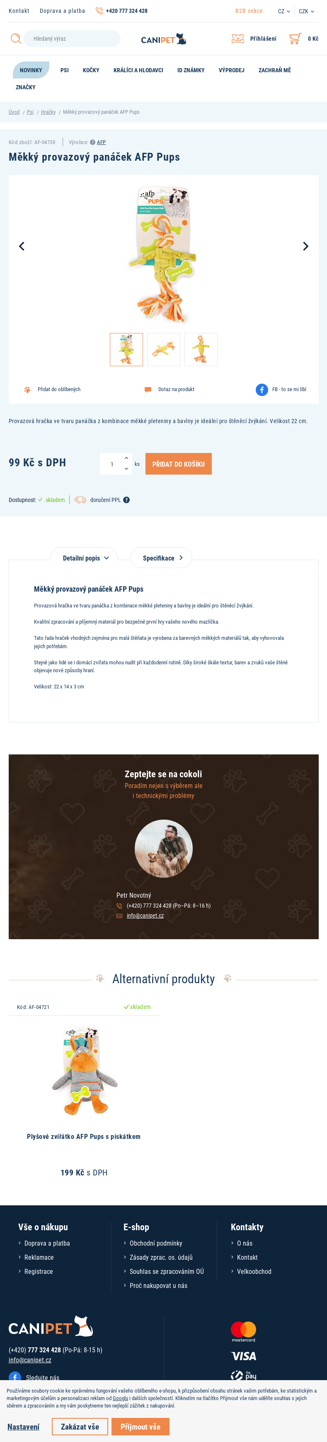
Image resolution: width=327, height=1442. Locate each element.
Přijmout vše (140, 1426)
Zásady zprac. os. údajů (161, 1257)
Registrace (38, 1271)
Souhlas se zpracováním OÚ (167, 1271)
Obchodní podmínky (156, 1243)
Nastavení (23, 1426)
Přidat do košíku (178, 464)
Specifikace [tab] (161, 557)
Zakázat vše (80, 1426)
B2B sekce (249, 11)
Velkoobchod (254, 1271)
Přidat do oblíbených (59, 389)
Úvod (14, 111)
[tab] (84, 553)
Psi (30, 111)
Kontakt (19, 11)
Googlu (120, 1398)
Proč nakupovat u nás (158, 1285)
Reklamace (39, 1257)
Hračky (48, 111)
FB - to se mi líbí (289, 389)
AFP (101, 142)
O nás (244, 1243)
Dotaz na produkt (176, 389)
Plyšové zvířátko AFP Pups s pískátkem (84, 1136)
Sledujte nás (42, 1377)
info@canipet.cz (145, 915)
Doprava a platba (62, 11)
